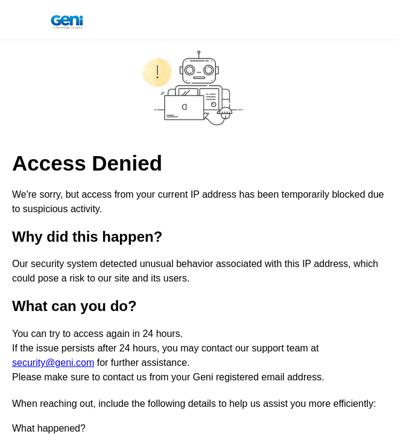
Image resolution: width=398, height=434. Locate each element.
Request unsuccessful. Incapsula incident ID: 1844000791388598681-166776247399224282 (199, 217)
